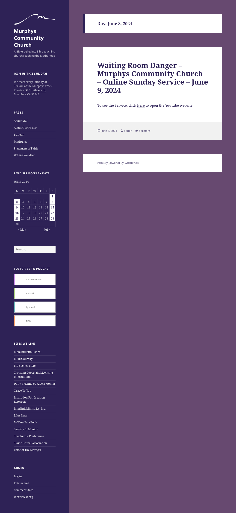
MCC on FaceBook (25, 422)
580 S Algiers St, (35, 90)
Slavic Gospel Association (30, 443)
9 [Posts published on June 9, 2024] (17, 207)
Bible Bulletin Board (27, 352)
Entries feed (21, 483)
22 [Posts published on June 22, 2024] (52, 213)
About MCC (21, 121)
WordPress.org (23, 497)
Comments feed (23, 490)
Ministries (20, 142)
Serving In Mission (26, 429)
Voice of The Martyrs (27, 450)
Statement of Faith (26, 148)
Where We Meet (24, 155)
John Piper (21, 415)
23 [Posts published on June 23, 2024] (17, 218)
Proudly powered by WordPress (118, 163)
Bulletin (19, 135)
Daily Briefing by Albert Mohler (34, 384)
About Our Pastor (25, 128)
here (141, 105)
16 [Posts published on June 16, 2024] (17, 213)
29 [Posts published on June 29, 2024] (52, 218)
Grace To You (22, 391)
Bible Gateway (23, 359)
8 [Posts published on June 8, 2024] (52, 202)
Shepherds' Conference (29, 436)
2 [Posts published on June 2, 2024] (17, 202)
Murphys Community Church (29, 37)
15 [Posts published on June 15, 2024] (52, 207)
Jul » (47, 230)
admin (128, 131)
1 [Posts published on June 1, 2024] (52, 196)
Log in (18, 476)
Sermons (144, 131)
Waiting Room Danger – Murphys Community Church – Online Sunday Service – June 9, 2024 (152, 77)
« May (22, 230)
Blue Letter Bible (24, 366)
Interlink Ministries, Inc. (30, 408)
